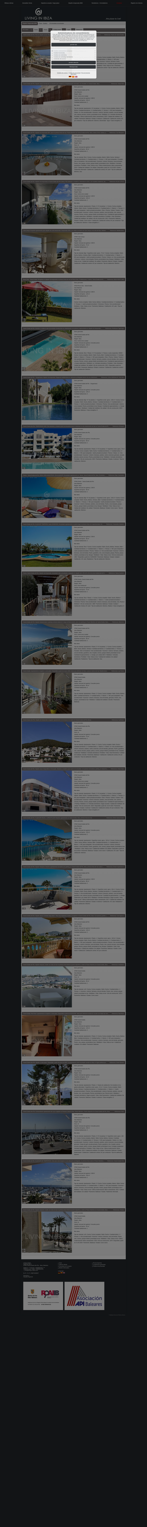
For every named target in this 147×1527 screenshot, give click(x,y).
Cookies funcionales (59, 53)
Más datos (73, 74)
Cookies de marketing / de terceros (63, 57)
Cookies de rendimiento (60, 55)
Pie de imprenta (85, 73)
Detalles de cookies (62, 73)
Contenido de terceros (60, 59)
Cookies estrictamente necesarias (63, 51)
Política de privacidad (74, 73)
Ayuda (81, 39)
